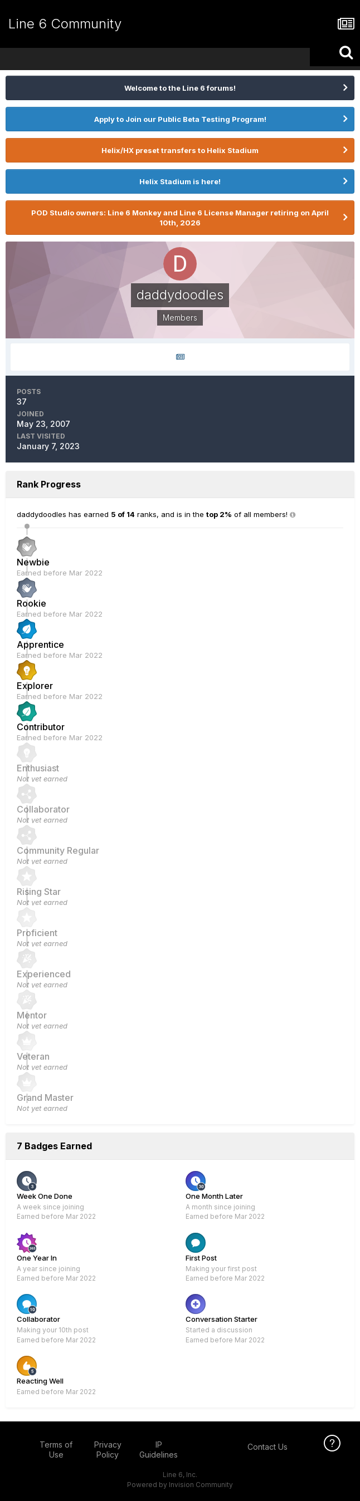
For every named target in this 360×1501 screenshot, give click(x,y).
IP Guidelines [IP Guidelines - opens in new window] (158, 1449)
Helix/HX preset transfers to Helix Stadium (180, 150)
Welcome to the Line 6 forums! (180, 87)
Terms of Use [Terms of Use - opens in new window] (56, 1449)
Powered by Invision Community (180, 1484)
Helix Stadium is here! (180, 181)
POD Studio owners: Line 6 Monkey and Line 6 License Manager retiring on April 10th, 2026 (180, 217)
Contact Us (267, 1446)
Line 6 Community (64, 24)
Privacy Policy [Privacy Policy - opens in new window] (107, 1449)
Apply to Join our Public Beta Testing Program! (180, 119)
